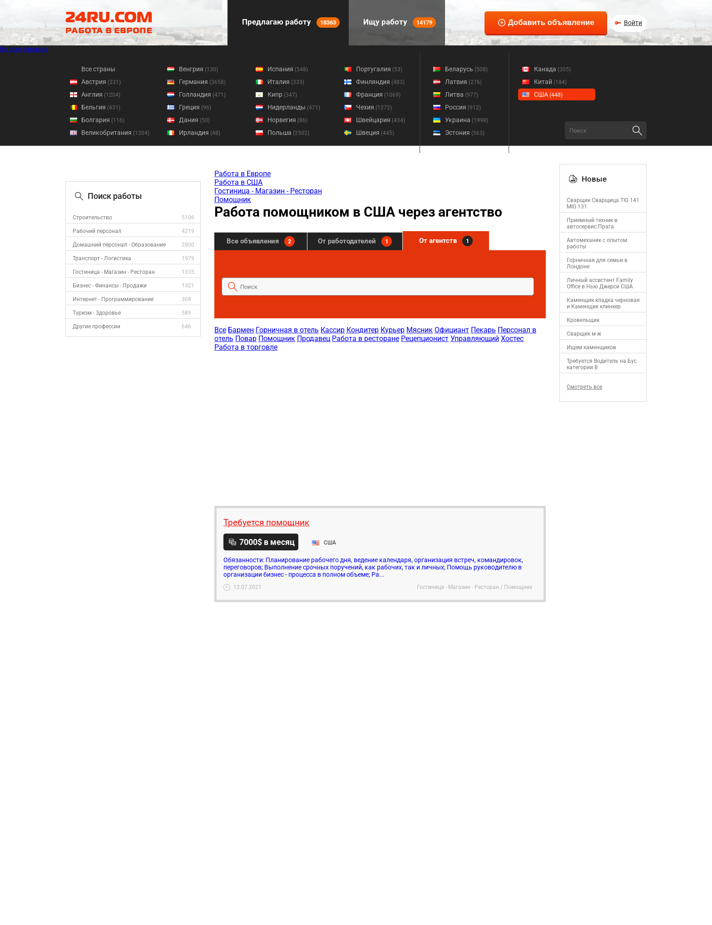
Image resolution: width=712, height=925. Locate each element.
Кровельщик (583, 320)
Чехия (374, 107)
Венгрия (198, 69)
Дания (194, 120)
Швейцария (380, 120)
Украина (466, 120)
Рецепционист (425, 338)
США (548, 94)
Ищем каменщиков (591, 347)
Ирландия (199, 132)
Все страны (98, 69)
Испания (287, 69)
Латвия (463, 81)
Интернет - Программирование (113, 299)
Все (220, 330)
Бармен (241, 330)
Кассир (333, 330)
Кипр (282, 94)
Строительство (92, 217)
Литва (461, 94)
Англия (100, 94)
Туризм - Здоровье (97, 313)
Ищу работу (398, 22)
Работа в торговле (245, 347)
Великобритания (115, 132)
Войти (633, 22)
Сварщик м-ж (584, 334)
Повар (246, 338)
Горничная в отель (287, 330)
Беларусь (466, 69)
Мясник (419, 330)
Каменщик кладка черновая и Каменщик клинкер (603, 303)
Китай (550, 81)
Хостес (512, 338)
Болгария (102, 120)
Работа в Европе (242, 173)
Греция (195, 107)
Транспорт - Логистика (102, 258)
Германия (202, 81)
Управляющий (474, 338)
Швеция (375, 132)
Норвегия (287, 120)
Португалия (379, 69)
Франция (378, 94)
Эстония (465, 132)
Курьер (393, 330)
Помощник (232, 199)
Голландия (202, 94)
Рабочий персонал (97, 231)
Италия (285, 81)
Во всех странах (24, 49)
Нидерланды (293, 107)
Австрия (101, 81)
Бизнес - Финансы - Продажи (110, 285)
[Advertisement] (379, 424)
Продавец (313, 338)
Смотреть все (584, 387)
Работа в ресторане (365, 338)
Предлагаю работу (290, 22)
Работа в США (238, 182)
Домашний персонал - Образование (119, 245)
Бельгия (100, 107)
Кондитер (362, 330)
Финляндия (380, 81)
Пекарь (483, 330)
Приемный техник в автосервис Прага (592, 223)
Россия (463, 107)
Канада (552, 69)
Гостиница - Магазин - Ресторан (114, 272)
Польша (288, 132)
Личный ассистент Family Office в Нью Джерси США (600, 283)
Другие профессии (96, 326)
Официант (452, 330)
